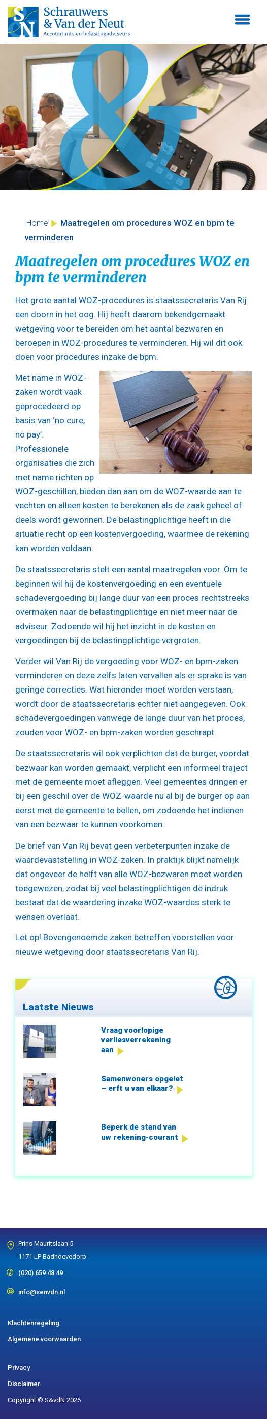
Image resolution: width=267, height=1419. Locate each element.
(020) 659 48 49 (40, 1269)
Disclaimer (24, 1384)
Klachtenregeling (33, 1323)
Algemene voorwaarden (44, 1339)
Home (37, 223)
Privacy (19, 1367)
